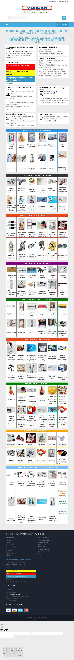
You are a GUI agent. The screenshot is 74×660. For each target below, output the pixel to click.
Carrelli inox (21, 332)
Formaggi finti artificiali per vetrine (21, 376)
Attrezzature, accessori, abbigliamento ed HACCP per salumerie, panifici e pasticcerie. (42, 421)
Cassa (66, 1)
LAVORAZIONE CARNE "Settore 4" (37, 263)
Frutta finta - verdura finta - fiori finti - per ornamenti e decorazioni (62, 400)
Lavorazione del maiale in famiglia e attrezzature (62, 169)
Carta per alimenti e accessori (42, 190)
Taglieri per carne (11, 314)
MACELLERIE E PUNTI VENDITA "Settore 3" (37, 215)
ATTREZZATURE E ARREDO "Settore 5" (37, 300)
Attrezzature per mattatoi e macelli (62, 292)
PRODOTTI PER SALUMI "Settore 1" (37, 131)
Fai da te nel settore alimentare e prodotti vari (42, 519)
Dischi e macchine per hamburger (31, 208)
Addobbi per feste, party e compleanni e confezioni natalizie (21, 519)
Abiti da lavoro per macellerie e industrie (11, 292)
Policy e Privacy (10, 553)
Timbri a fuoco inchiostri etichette (21, 145)
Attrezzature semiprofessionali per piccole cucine (62, 461)
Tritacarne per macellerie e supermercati (21, 256)
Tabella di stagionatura (43, 549)
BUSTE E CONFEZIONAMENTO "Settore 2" (37, 175)
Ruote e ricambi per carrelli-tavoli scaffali (52, 483)
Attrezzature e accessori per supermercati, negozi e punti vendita (32, 400)
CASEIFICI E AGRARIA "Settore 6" (37, 340)
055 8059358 (25, 51)
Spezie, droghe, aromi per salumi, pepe (42, 145)
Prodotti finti (11, 399)
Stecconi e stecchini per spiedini (52, 208)
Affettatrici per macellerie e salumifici (62, 234)
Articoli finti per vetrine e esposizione (22, 234)
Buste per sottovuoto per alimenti (11, 190)
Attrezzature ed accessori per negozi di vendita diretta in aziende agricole (62, 421)
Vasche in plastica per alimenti (52, 234)
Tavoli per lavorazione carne (32, 313)
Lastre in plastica (62, 314)
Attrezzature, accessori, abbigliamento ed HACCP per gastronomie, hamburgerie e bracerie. (52, 421)
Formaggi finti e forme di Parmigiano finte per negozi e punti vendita (52, 400)
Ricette (40, 554)
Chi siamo (8, 540)
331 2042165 (10, 53)
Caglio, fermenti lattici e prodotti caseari (52, 358)
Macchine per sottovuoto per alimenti (22, 190)
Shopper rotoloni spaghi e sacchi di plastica (52, 190)
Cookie (8, 555)
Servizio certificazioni (43, 551)
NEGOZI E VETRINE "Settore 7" (37, 384)
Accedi (61, 1)
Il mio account (52, 1)
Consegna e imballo (43, 544)
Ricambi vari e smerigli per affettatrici (21, 483)
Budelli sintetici (22, 169)
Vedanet (41, 619)
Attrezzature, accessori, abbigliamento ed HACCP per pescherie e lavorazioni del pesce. (21, 421)
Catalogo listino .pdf (11, 547)
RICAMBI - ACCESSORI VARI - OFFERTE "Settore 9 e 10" (37, 467)
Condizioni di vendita (43, 542)
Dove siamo (9, 542)
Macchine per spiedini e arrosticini (42, 208)
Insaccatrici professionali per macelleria (31, 256)
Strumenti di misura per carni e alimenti (32, 292)
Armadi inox (32, 332)
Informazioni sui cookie (9, 653)
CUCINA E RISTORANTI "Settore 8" (37, 431)
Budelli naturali (11, 169)
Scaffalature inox (11, 332)
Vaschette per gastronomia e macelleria (62, 208)
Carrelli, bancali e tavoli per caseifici (52, 376)
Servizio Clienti (10, 544)
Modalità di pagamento (44, 540)
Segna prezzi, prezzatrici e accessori (31, 234)
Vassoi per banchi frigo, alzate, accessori (42, 234)
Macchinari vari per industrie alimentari (52, 292)
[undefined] (5, 630)
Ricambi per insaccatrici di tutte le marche (31, 483)
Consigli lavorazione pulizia (45, 556)
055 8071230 (16, 51)
